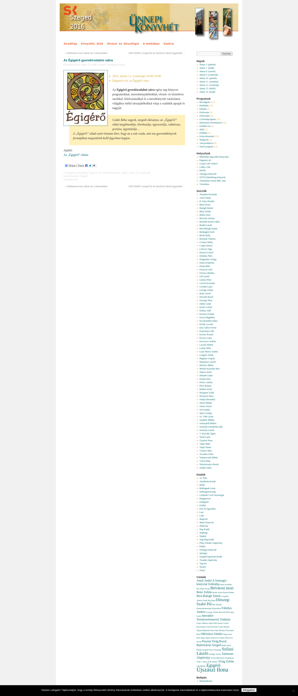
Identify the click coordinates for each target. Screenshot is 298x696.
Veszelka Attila (206, 454)
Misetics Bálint (206, 365)
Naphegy (204, 532)
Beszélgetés (205, 102)
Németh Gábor (206, 375)
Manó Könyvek (207, 522)
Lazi (202, 512)
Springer (203, 553)
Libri (202, 515)
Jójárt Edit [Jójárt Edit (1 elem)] (212, 623)
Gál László (204, 276)
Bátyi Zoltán (205, 211)
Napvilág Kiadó (207, 539)
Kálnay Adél (205, 310)
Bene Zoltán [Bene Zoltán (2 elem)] (204, 592)
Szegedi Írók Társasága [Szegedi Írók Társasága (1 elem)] (211, 650)
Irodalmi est (205, 126)
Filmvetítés (205, 115)
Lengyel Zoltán (207, 355)
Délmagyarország (208, 491)
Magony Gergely (207, 358)
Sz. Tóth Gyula (206, 416)
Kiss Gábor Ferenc (208, 327)
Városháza (204, 184)
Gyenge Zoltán (206, 290)
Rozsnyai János (207, 396)
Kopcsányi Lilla (207, 331)
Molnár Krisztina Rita (210, 368)
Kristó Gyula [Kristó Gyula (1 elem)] (217, 627)
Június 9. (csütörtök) (209, 74)
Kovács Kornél (206, 334)
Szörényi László (207, 430)
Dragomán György (208, 259)
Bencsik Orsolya (207, 218)
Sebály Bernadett (207, 399)
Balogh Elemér (206, 208)
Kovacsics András (208, 341)
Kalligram (204, 502)
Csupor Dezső (206, 245)
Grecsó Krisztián (207, 283)
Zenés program (206, 146)
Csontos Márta (206, 242)
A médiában (151, 43)
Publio (202, 546)
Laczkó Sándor (206, 344)
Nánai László (206, 372)
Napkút (203, 536)
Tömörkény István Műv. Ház (213, 180)
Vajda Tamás (205, 447)
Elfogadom (249, 690)
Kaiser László (206, 307)
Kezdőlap (70, 43)
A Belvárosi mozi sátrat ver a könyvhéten (85, 53)
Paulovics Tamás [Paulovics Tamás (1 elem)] (218, 638)
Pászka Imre (205, 379)
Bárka (202, 485)
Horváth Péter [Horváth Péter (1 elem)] (224, 612)
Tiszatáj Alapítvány (208, 560)
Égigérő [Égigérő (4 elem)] (213, 665)
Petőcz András (206, 382)
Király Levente (206, 324)
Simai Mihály (206, 403)
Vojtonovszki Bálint (209, 457)
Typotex (203, 563)
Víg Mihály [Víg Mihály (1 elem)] (201, 666)
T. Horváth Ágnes (208, 433)
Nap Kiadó (204, 529)
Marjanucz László (208, 362)
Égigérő (84, 176)
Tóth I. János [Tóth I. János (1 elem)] (202, 662)
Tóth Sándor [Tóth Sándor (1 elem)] (213, 662)
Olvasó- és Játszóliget (123, 43)
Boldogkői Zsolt (207, 232)
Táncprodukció (206, 143)
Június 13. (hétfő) (208, 88)
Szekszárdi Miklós (208, 423)
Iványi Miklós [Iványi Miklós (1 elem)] (202, 623)
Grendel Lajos (206, 286)
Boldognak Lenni (208, 488)
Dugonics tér (95, 172)
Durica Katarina (207, 262)
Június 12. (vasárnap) (139, 172)
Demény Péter (206, 256)
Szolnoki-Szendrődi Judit (211, 426)
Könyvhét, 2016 (92, 43)
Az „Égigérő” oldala (75, 154)
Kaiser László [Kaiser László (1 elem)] (223, 623)
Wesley (203, 567)
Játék (124, 172)
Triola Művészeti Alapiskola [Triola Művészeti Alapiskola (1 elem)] (222, 658)
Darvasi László (206, 252)
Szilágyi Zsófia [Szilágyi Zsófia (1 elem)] (215, 654)
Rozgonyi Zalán (207, 392)
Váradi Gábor (206, 450)
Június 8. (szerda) (208, 71)
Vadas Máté (205, 444)
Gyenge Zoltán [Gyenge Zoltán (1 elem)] (212, 612)
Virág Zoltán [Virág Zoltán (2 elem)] (226, 661)
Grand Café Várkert (209, 163)
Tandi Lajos (205, 437)
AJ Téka (203, 478)
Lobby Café (205, 167)
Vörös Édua (205, 461)
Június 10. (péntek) (208, 78)
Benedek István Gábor (210, 221)
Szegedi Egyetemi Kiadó (211, 556)
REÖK (203, 170)
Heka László (205, 293)
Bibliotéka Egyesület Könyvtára (214, 156)
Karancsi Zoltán (207, 314)
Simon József (206, 406)
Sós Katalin (205, 409)
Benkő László (206, 225)
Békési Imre (205, 215)
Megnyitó (204, 139)
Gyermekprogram (111, 172)
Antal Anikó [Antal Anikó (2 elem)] (204, 580)
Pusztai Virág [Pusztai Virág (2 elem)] (210, 641)
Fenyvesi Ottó (206, 269)
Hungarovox (205, 498)
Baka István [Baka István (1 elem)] (205, 589)
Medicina (204, 526)
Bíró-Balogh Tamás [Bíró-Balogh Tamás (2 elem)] (209, 596)
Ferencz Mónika (207, 273)
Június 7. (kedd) (207, 68)
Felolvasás (204, 112)
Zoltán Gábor (206, 467)
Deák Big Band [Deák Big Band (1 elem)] (209, 600)
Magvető (204, 519)
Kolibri (203, 505)
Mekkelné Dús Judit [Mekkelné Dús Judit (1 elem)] (210, 630)
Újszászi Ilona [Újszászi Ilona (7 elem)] (212, 670)
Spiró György (206, 413)
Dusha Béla (205, 266)
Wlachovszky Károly (209, 464)
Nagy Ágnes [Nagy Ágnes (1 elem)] (206, 638)
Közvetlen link (70, 179)
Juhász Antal (205, 303)
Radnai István (206, 389)
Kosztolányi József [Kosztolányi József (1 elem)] (204, 627)
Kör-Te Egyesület (208, 508)
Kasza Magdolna (207, 317)
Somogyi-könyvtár (116, 64)
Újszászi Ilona (206, 440)
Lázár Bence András (209, 351)
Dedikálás (204, 105)
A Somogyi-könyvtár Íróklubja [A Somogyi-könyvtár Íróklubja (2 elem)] (212, 582)
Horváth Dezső (206, 297)
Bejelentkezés (206, 681)
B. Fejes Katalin (207, 201)
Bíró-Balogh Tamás (208, 228)
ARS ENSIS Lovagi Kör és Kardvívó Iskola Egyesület (157, 53)
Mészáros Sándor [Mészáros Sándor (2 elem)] (212, 634)
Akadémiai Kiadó (208, 481)
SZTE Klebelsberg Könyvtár (213, 177)
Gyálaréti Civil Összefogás (212, 495)
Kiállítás (203, 133)
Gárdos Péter (205, 280)
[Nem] (293, 691)
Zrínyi (202, 570)
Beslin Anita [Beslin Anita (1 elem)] (217, 592)
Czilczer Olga (206, 249)
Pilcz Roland (205, 385)
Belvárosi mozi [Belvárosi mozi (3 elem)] (222, 588)
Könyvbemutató (207, 136)
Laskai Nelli (205, 348)
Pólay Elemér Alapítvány (211, 543)
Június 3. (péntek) (208, 64)
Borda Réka (205, 235)
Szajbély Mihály (207, 420)
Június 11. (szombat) (209, 81)
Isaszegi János (206, 300)
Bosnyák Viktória (208, 239)
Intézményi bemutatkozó (211, 122)
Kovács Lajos (206, 338)
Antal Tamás (205, 197)
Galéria (169, 43)
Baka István (205, 204)
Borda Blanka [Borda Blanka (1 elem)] (228, 592)
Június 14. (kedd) (207, 92)
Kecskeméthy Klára (209, 321)
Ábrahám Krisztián (208, 194)
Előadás (203, 109)
